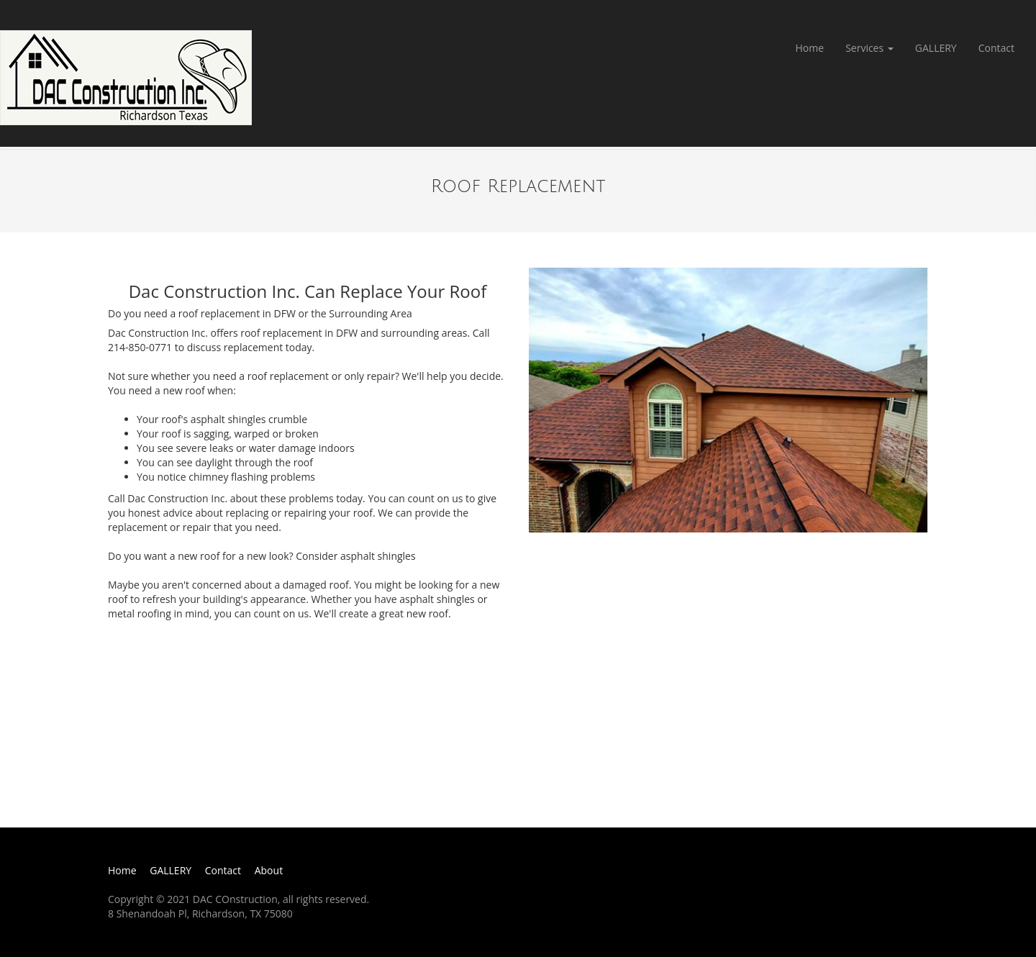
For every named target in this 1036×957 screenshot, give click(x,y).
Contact (996, 48)
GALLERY (936, 48)
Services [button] (869, 48)
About (269, 870)
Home (810, 48)
